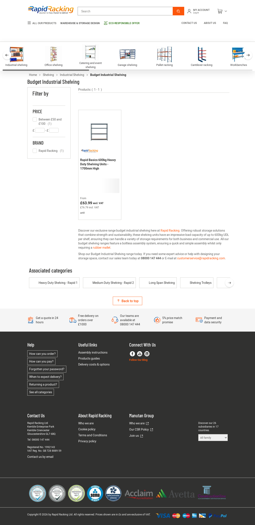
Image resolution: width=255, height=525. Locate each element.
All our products (41, 23)
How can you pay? (41, 361)
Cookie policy (87, 429)
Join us (134, 436)
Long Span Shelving (158, 282)
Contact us (189, 23)
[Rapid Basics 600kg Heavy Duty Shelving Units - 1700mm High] (99, 165)
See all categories (40, 392)
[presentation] (229, 282)
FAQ (225, 23)
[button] (178, 11)
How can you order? (42, 354)
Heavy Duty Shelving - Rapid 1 (54, 282)
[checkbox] (49, 121)
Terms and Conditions (92, 435)
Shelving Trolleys (197, 282)
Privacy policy (87, 441)
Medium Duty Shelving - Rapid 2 (109, 282)
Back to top (127, 300)
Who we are (86, 423)
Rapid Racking (170, 230)
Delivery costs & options (94, 364)
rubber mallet (101, 247)
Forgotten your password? (46, 369)
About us (210, 23)
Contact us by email (40, 457)
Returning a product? (43, 384)
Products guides (89, 358)
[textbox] (40, 130)
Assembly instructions (92, 352)
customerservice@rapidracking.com (201, 258)
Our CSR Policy (139, 429)
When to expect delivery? (45, 377)
